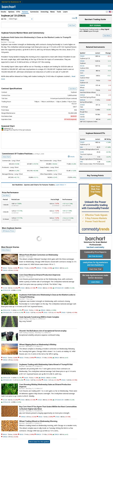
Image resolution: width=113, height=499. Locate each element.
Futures (25, 12)
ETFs (18, 12)
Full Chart (72, 25)
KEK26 (21, 268)
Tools (59, 12)
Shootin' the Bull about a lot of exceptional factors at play (42, 331)
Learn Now (95, 282)
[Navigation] (20, 19)
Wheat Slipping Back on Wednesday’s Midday (37, 344)
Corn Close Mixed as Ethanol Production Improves (39, 275)
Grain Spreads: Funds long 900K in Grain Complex (39, 317)
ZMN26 (43, 310)
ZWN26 (5, 270)
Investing (44, 12)
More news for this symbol (39, 442)
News (52, 12)
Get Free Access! (95, 256)
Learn (65, 12)
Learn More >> (61, 185)
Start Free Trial (95, 269)
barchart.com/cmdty (95, 247)
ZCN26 (22, 288)
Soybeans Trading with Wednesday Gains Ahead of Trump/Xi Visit (46, 364)
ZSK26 (45, 312)
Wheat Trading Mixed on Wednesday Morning (38, 421)
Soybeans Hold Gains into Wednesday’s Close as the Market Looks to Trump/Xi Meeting (36, 38)
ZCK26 (40, 288)
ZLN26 (26, 310)
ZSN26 (63, 312)
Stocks (3, 12)
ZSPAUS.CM (6, 310)
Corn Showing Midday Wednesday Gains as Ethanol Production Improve (45, 385)
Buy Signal (95, 25)
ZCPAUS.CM (6, 290)
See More (73, 89)
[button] (111, 12)
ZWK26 (56, 268)
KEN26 (5, 268)
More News (6, 250)
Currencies (34, 12)
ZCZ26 (5, 288)
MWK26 (38, 268)
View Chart (6, 157)
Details (71, 156)
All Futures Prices (8, 231)
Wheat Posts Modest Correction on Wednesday (38, 255)
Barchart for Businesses (11, 2)
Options (11, 12)
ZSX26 (27, 312)
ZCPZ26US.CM (58, 288)
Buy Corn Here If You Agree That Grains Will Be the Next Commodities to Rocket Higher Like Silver (48, 407)
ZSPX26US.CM (7, 312)
